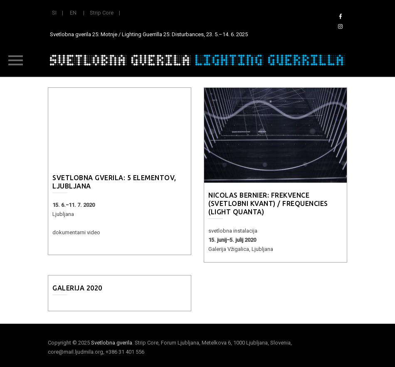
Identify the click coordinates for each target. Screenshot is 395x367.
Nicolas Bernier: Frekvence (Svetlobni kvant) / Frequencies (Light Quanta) (268, 203)
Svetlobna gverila (111, 343)
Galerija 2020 (77, 288)
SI (54, 13)
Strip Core (102, 13)
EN (73, 13)
